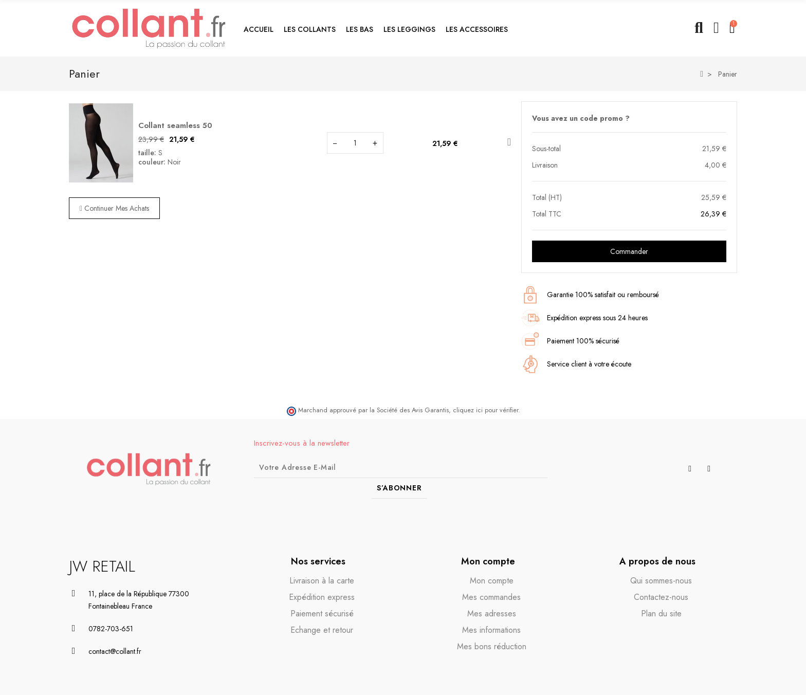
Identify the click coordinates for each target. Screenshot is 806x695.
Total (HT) (547, 197)
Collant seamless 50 (175, 125)
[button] (310, 28)
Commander (629, 251)
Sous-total (546, 148)
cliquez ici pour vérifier (485, 410)
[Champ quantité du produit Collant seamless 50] (355, 143)
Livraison (545, 165)
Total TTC (546, 214)
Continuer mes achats (114, 208)
